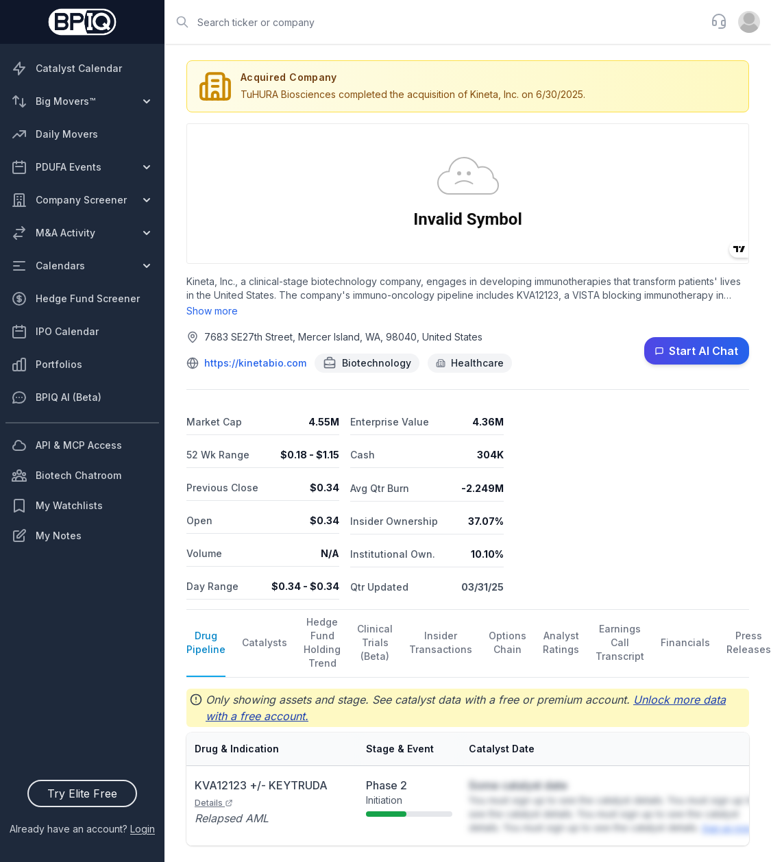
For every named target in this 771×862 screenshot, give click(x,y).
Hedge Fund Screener (75, 299)
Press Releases (748, 642)
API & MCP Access (66, 445)
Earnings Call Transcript (620, 642)
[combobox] (433, 22)
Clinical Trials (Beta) (375, 642)
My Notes (46, 536)
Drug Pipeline (205, 642)
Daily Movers (54, 134)
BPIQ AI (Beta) (56, 397)
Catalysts (264, 642)
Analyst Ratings (561, 642)
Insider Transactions (440, 642)
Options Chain (507, 642)
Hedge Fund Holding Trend (322, 642)
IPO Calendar (55, 331)
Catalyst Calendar (66, 68)
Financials (685, 642)
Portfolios (46, 364)
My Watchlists (57, 505)
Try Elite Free (82, 793)
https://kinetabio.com (255, 363)
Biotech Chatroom (66, 475)
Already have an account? (82, 829)
